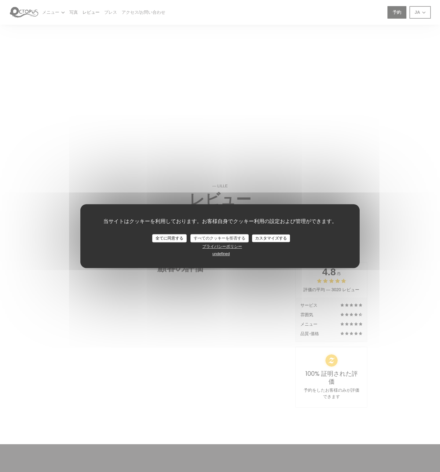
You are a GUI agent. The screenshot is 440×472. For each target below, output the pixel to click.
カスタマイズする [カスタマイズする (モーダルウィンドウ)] (271, 238)
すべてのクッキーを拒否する (219, 238)
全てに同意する (169, 238)
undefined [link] (221, 254)
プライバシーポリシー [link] (222, 246)
